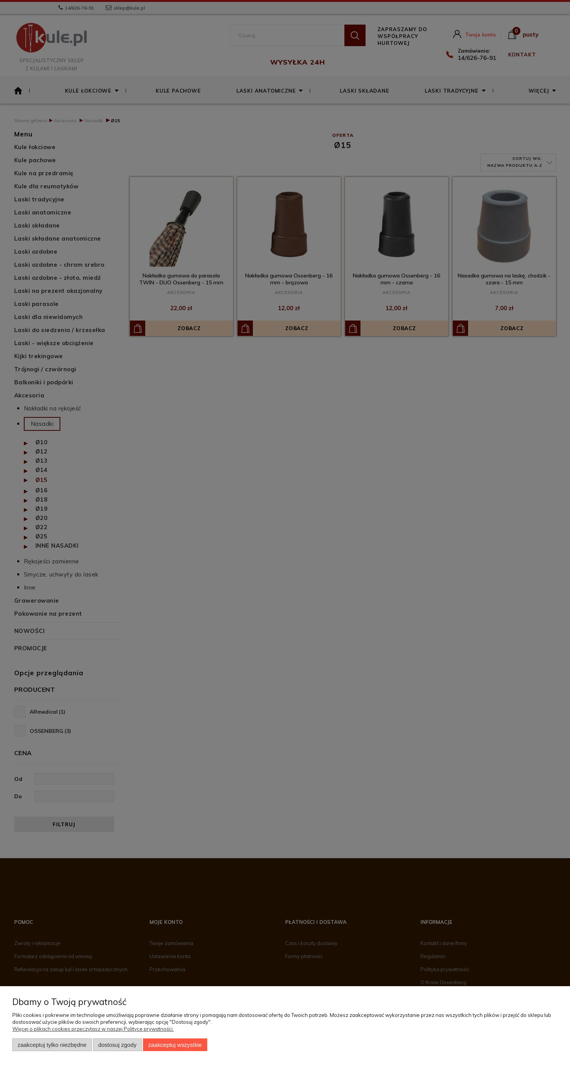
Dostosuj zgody (117, 1044)
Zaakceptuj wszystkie (175, 1044)
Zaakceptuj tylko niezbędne (52, 1044)
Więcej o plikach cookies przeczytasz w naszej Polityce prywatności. (93, 1029)
